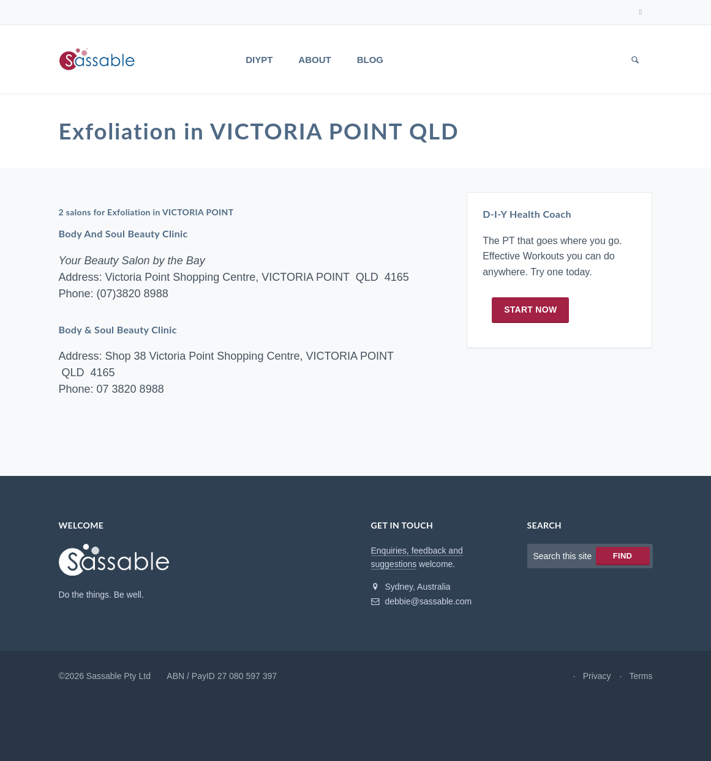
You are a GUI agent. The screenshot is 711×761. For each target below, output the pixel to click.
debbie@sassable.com (421, 604)
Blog (370, 59)
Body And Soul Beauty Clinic (124, 236)
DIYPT (259, 59)
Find (622, 558)
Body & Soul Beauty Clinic (118, 332)
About (314, 59)
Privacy (597, 678)
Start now (530, 313)
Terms (640, 678)
